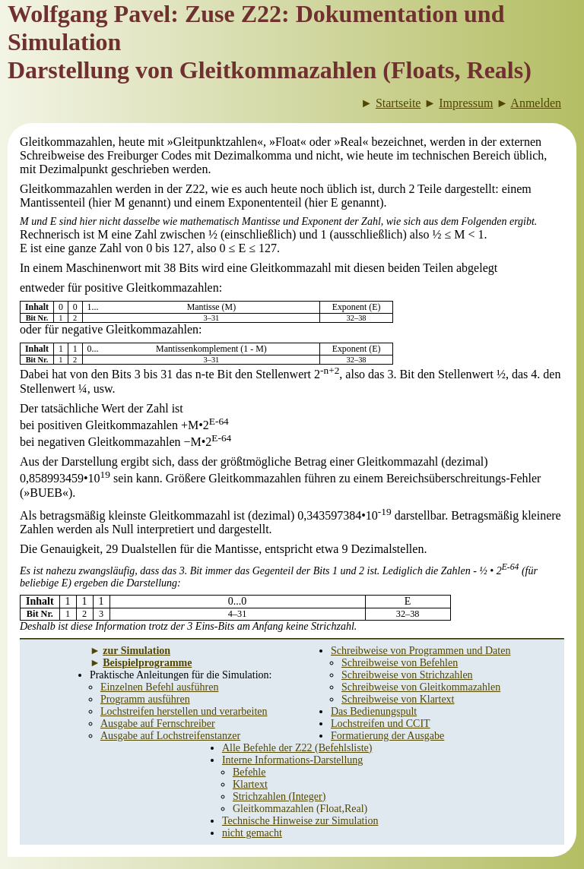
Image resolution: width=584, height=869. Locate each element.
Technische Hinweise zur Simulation (300, 820)
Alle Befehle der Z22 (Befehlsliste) (297, 748)
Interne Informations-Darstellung (292, 760)
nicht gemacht (252, 833)
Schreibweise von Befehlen (399, 662)
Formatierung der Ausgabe (387, 735)
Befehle (249, 772)
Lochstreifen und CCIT (380, 723)
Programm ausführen (145, 699)
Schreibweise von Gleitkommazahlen (420, 687)
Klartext (250, 784)
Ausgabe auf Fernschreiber (157, 723)
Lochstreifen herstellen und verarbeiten (184, 711)
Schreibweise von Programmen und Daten (420, 650)
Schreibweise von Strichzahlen (407, 675)
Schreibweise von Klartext (398, 699)
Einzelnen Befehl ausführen (159, 687)
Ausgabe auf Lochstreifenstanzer (170, 735)
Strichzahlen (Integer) (279, 796)
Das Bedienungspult (374, 711)
